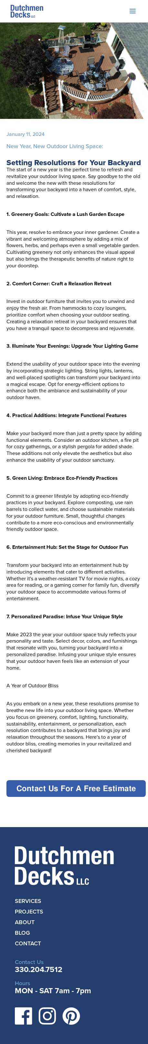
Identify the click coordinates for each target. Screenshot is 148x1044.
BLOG (22, 933)
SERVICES (28, 901)
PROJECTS (29, 912)
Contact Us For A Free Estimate (76, 788)
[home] (25, 11)
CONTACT (28, 943)
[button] (132, 11)
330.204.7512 (38, 969)
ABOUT (25, 922)
